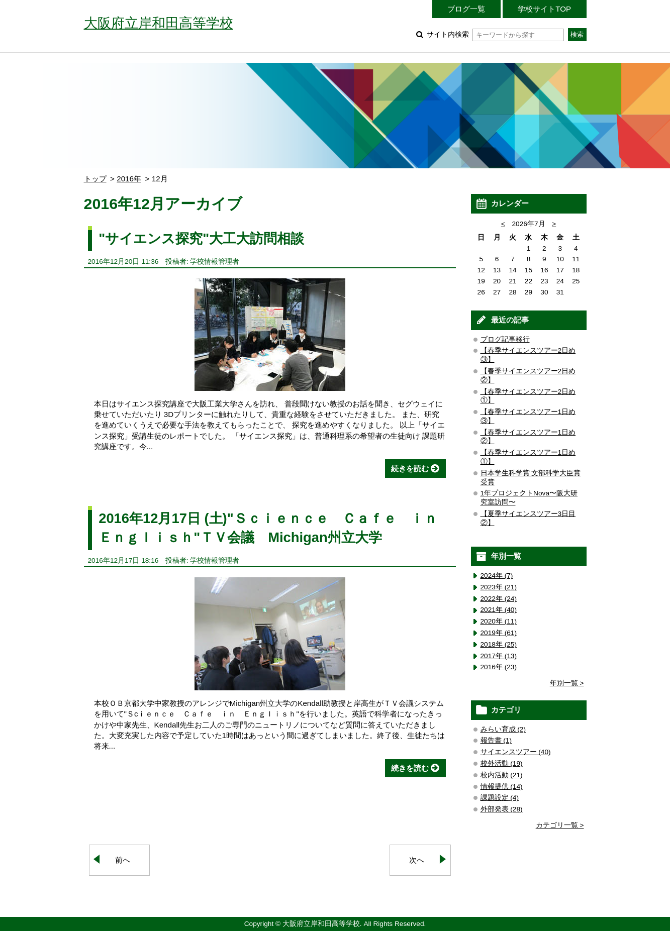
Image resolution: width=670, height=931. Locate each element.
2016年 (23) (499, 667)
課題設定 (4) (500, 797)
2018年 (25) (499, 644)
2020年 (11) (499, 621)
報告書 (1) (496, 740)
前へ (122, 860)
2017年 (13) (499, 656)
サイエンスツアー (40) (516, 752)
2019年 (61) (499, 633)
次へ (416, 860)
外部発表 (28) (502, 809)
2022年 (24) (499, 598)
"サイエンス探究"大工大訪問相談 (201, 238)
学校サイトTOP (544, 9)
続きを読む (410, 468)
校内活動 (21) (502, 775)
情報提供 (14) (502, 786)
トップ (95, 178)
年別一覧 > (567, 683)
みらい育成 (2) (503, 729)
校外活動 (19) (502, 763)
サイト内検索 (495, 34)
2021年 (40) (499, 609)
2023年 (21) (499, 587)
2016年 (129, 178)
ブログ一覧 (466, 9)
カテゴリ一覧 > (560, 825)
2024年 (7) (497, 575)
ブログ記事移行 (505, 339)
